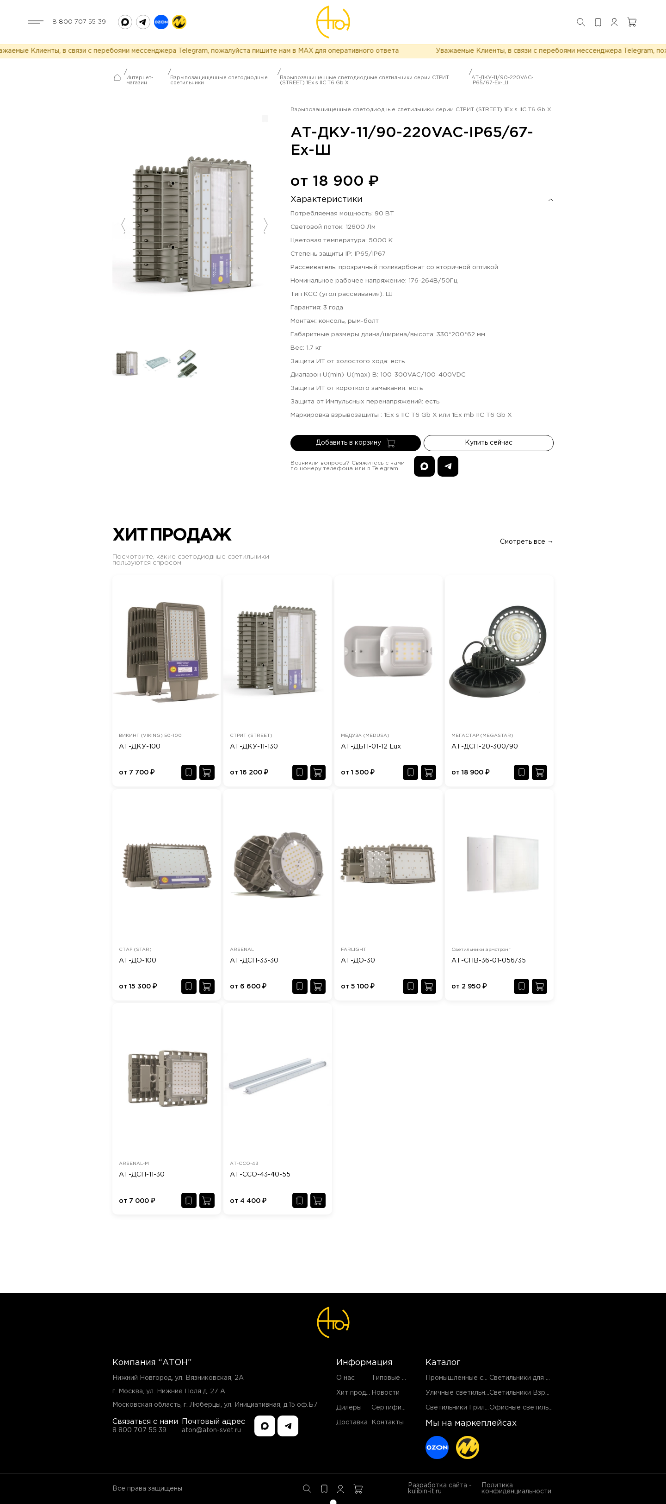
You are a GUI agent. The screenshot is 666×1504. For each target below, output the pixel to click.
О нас (345, 1378)
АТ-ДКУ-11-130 (254, 746)
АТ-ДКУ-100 (139, 746)
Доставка (352, 1422)
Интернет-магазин (139, 85)
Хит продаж (355, 1393)
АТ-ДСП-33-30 (254, 960)
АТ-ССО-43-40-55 (260, 1174)
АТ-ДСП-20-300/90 (484, 746)
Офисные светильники (526, 1407)
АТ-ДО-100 (137, 960)
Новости (385, 1393)
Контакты (387, 1422)
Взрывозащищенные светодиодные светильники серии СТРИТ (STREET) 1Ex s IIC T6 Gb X (364, 85)
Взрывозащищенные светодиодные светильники (219, 85)
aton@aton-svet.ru (211, 1430)
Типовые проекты (400, 1378)
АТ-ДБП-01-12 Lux (371, 746)
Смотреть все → (527, 542)
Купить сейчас (488, 447)
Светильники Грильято (463, 1407)
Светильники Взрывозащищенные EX (550, 1393)
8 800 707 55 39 (79, 22)
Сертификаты (394, 1407)
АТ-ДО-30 (358, 960)
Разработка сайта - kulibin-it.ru (440, 1488)
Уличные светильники (461, 1393)
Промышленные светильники (473, 1378)
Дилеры (349, 1407)
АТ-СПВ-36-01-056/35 (488, 960)
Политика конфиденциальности (516, 1488)
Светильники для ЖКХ (525, 1378)
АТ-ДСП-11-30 (142, 1174)
